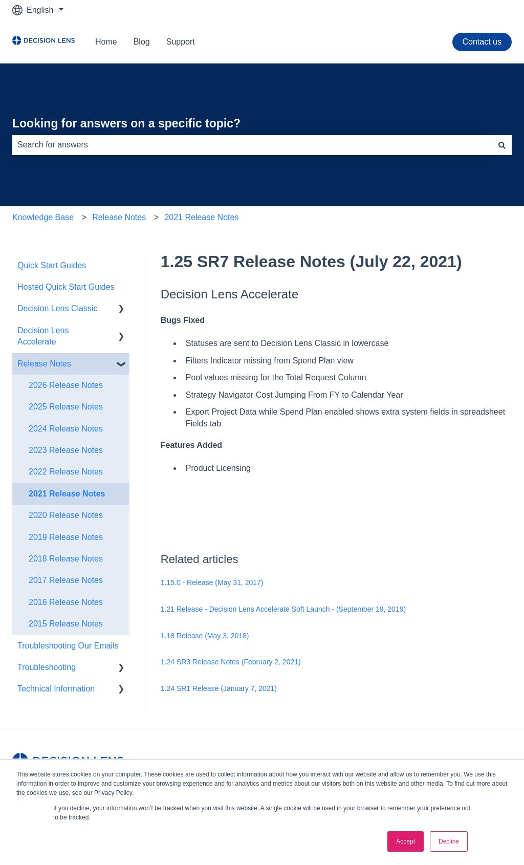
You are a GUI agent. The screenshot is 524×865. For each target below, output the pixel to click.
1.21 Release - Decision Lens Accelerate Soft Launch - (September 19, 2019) (283, 609)
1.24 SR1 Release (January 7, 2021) (219, 688)
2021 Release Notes (201, 217)
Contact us (482, 41)
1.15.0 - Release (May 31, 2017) (212, 582)
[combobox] (252, 145)
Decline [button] (449, 841)
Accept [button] (405, 841)
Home (106, 41)
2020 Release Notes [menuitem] (66, 515)
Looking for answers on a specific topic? (126, 123)
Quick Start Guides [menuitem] (51, 265)
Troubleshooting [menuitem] (46, 667)
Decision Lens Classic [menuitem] (57, 308)
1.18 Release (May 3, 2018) (205, 636)
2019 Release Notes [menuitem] (66, 537)
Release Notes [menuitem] (44, 363)
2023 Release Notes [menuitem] (66, 450)
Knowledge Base (43, 217)
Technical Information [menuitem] (56, 688)
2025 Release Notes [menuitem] (66, 406)
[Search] (502, 145)
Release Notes (119, 217)
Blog (142, 41)
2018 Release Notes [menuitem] (66, 558)
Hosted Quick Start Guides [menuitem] (65, 287)
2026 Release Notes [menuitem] (66, 385)
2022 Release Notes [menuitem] (66, 471)
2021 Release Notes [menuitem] (67, 493)
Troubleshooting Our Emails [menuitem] (68, 645)
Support (180, 41)
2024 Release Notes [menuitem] (66, 428)
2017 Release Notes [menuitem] (66, 580)
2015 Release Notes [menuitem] (66, 623)
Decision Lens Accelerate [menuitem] (43, 336)
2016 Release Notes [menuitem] (66, 602)
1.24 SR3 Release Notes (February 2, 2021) (231, 662)
